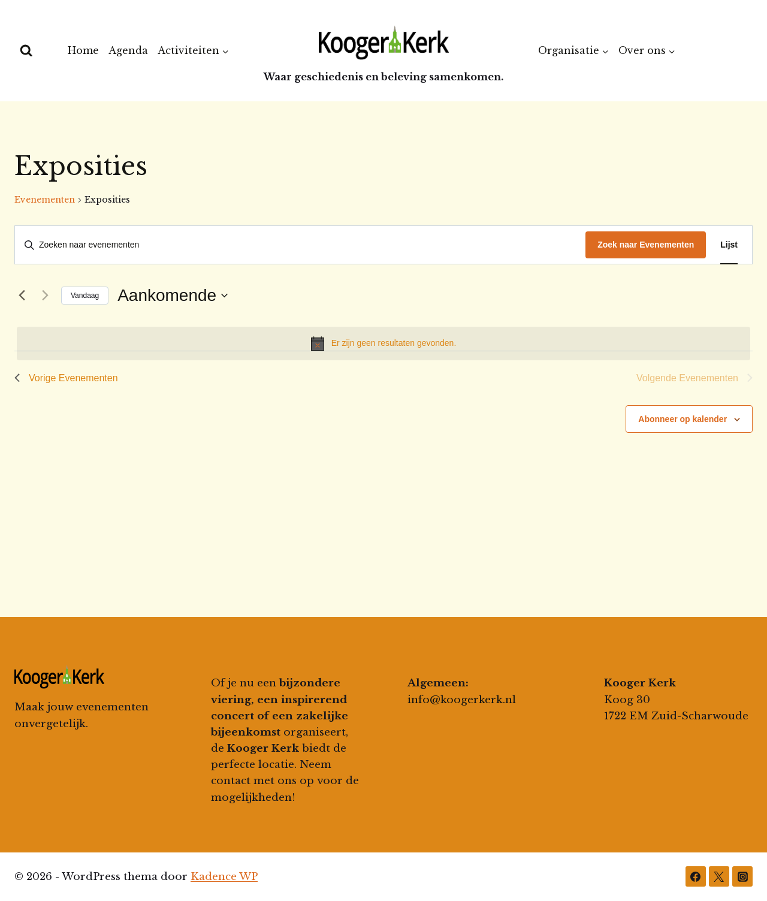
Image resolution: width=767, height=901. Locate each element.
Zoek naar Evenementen (645, 244)
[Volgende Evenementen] (45, 295)
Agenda (128, 50)
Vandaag (85, 295)
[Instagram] (742, 876)
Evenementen (44, 199)
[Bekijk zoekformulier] (26, 51)
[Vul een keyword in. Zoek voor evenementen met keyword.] (300, 245)
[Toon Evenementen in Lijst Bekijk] (729, 245)
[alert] (383, 343)
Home (83, 50)
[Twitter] (719, 876)
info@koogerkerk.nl (461, 700)
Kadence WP (224, 876)
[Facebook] (696, 876)
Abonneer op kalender (682, 419)
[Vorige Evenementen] (21, 295)
